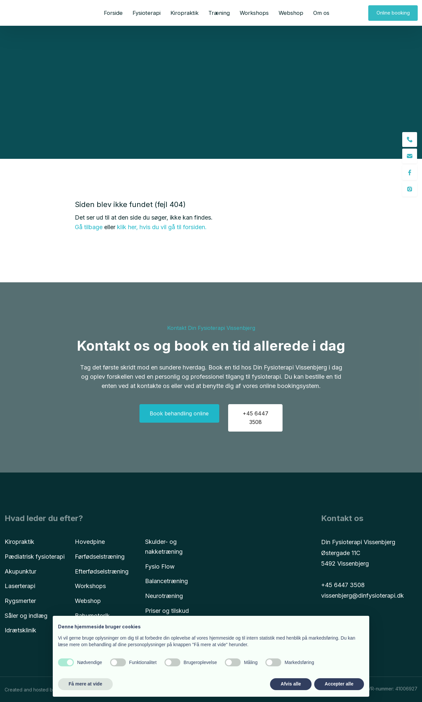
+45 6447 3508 (343, 584)
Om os (321, 13)
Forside (113, 13)
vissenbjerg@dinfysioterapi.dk (362, 595)
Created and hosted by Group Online (45, 689)
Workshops (254, 13)
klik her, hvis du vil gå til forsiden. (162, 227)
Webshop (291, 13)
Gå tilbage (89, 227)
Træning (219, 13)
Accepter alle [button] (339, 683)
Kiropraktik (184, 13)
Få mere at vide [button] (85, 683)
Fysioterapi (147, 13)
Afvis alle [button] (291, 683)
